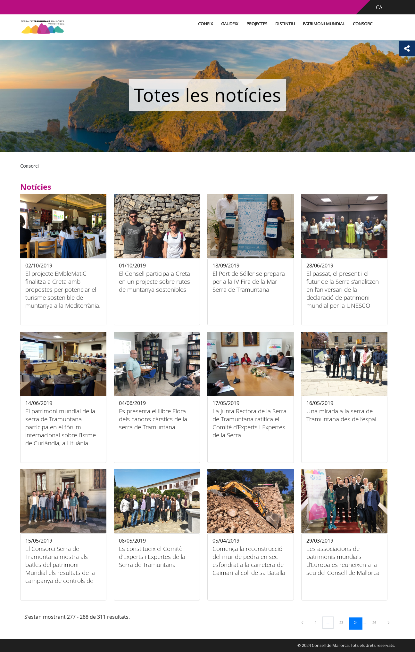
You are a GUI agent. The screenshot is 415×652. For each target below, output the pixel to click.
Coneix (203, 24)
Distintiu (282, 24)
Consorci (360, 24)
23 (343, 622)
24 (357, 622)
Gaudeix (227, 24)
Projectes (254, 24)
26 (376, 622)
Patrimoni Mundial (321, 24)
